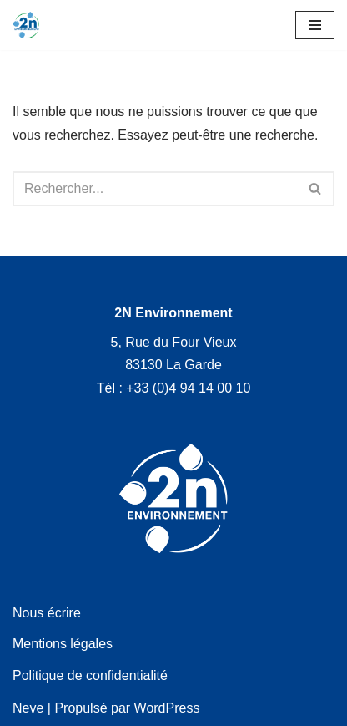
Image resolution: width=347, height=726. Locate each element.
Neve (28, 708)
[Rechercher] (155, 188)
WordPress (167, 708)
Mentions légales (63, 644)
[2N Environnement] (26, 25)
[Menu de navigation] (314, 25)
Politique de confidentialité (90, 675)
